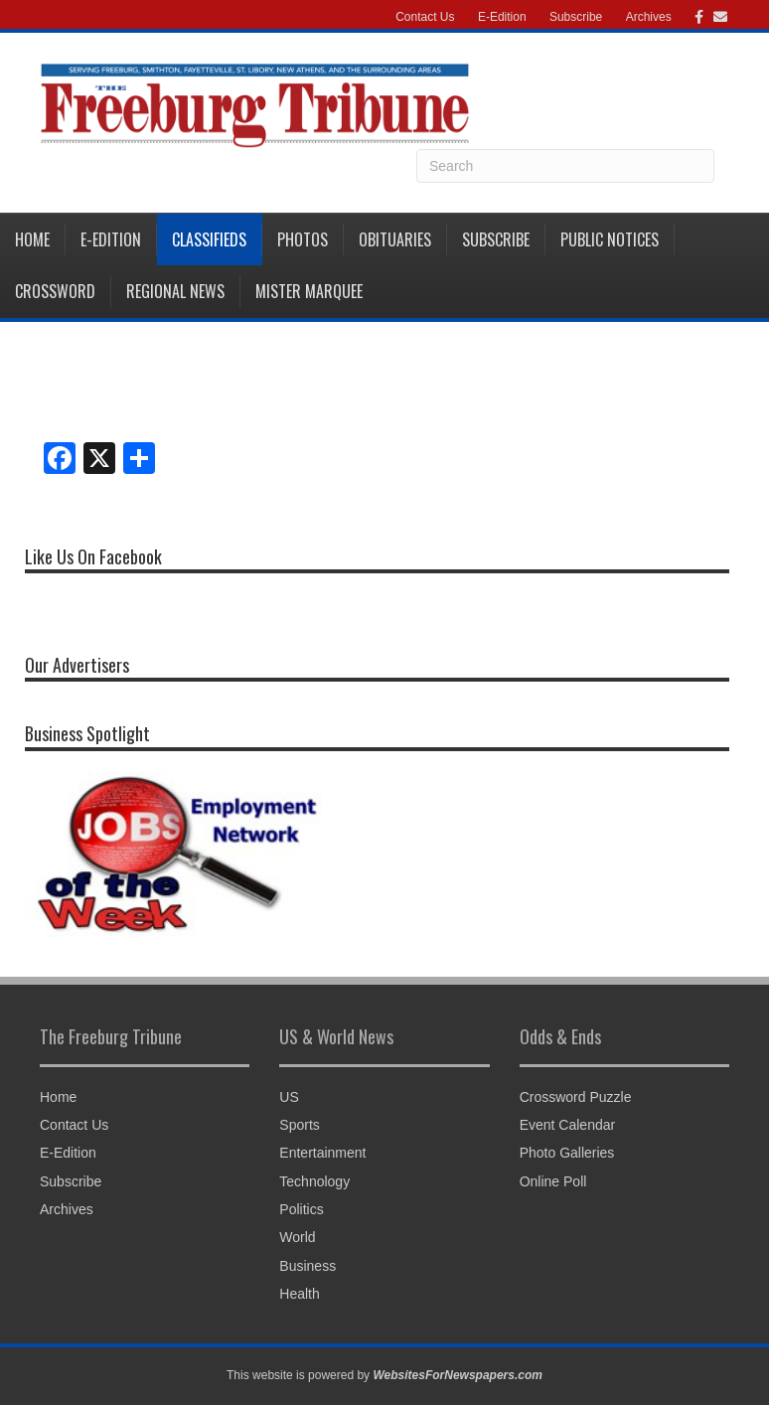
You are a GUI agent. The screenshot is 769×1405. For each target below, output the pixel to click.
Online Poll (553, 1181)
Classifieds (209, 239)
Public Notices (609, 239)
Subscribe (575, 17)
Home (32, 239)
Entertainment (322, 1153)
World (297, 1237)
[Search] (565, 166)
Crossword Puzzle (576, 1097)
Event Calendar (568, 1125)
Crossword (55, 291)
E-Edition (502, 17)
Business (307, 1266)
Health (299, 1294)
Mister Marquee (309, 291)
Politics (301, 1209)
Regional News (175, 291)
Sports (299, 1125)
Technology (314, 1181)
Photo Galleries (567, 1153)
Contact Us (424, 17)
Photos (302, 239)
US (288, 1097)
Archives (649, 17)
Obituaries (395, 239)
